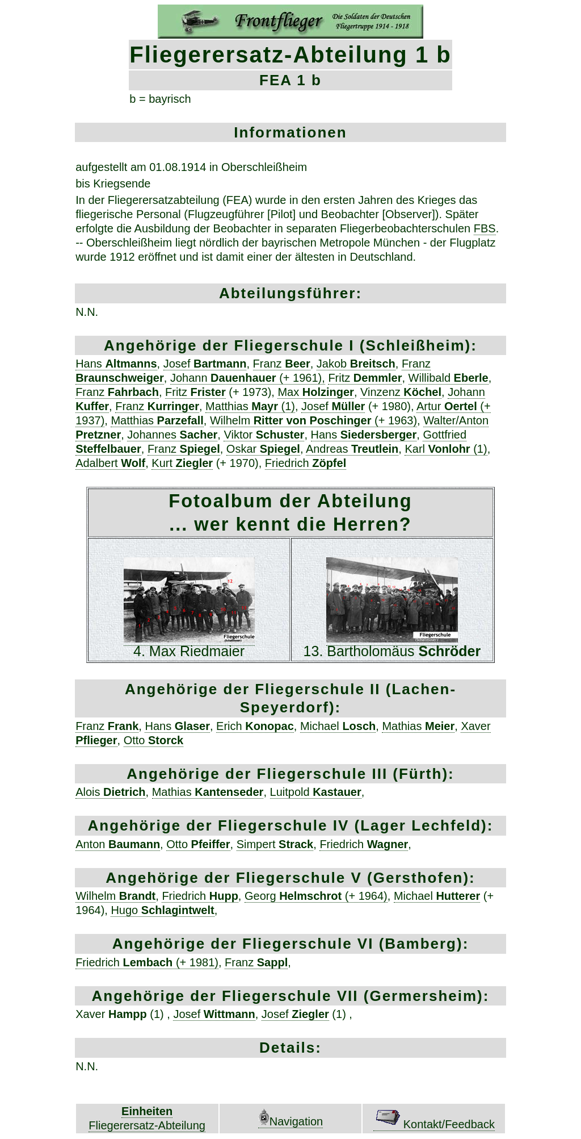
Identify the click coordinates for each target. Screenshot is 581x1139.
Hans (116, 363)
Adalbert (110, 463)
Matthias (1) (250, 406)
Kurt (182, 463)
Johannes (172, 434)
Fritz (365, 378)
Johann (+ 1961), (247, 378)
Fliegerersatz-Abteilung (147, 1125)
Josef (205, 363)
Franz (281, 363)
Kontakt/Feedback (434, 1124)
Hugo (162, 910)
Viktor (264, 434)
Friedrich (305, 463)
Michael (338, 726)
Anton (117, 844)
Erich (255, 726)
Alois (110, 792)
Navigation (290, 1121)
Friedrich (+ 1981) (146, 962)
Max (315, 392)
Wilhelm (115, 896)
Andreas (352, 449)
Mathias (418, 726)
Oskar (263, 449)
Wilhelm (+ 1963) (313, 420)
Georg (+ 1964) (316, 896)
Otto (154, 740)
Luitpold (315, 792)
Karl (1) (446, 449)
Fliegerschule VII (293, 995)
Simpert (275, 844)
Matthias (157, 420)
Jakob (356, 363)
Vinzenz (400, 392)
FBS (485, 228)
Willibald (449, 378)
